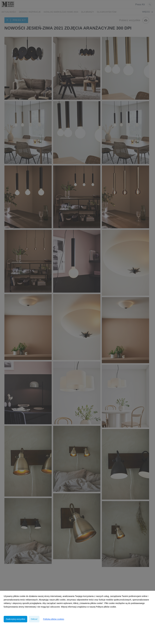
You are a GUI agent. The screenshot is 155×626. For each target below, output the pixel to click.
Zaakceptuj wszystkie (15, 619)
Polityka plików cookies (53, 619)
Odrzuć (34, 619)
